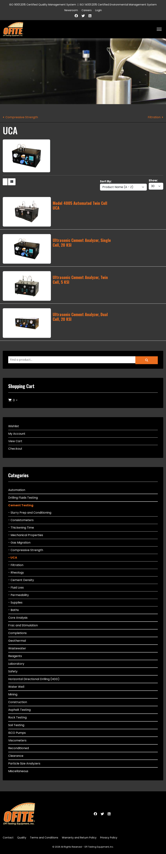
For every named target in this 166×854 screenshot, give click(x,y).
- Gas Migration (19, 542)
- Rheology (16, 572)
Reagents (15, 656)
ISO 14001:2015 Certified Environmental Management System (118, 4)
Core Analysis (18, 618)
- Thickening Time (21, 527)
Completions (17, 633)
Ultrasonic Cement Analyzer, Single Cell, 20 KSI (82, 242)
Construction (17, 702)
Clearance (15, 756)
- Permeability (18, 595)
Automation (16, 490)
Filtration (154, 117)
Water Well (16, 687)
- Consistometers (21, 520)
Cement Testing (20, 505)
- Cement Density (21, 580)
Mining (12, 694)
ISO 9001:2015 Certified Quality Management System (42, 4)
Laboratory (16, 664)
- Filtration (15, 565)
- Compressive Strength (25, 550)
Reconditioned (18, 748)
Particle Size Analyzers (24, 763)
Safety (13, 671)
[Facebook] (76, 16)
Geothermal (17, 641)
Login (98, 10)
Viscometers (17, 740)
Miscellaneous (18, 771)
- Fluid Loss (16, 587)
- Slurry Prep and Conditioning (29, 512)
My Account (16, 434)
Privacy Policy (108, 837)
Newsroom (71, 10)
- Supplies (15, 602)
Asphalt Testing (19, 710)
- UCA (12, 557)
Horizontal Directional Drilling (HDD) (33, 679)
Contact (8, 837)
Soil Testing (16, 725)
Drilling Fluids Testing (23, 498)
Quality (21, 837)
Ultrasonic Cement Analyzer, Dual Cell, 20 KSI (80, 316)
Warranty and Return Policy (79, 837)
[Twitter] (83, 16)
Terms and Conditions (44, 837)
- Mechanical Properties (25, 535)
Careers (87, 10)
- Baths (13, 610)
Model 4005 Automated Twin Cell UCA (80, 205)
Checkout (15, 449)
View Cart (15, 441)
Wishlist (13, 426)
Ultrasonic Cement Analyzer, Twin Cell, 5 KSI (80, 279)
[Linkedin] (89, 16)
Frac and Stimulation (23, 625)
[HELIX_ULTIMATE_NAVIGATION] (159, 29)
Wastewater (17, 648)
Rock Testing (17, 717)
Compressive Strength (21, 117)
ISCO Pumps (17, 733)
